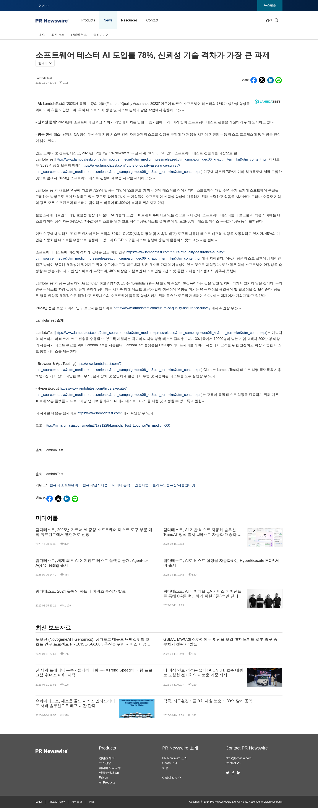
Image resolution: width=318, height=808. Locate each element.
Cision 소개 (170, 763)
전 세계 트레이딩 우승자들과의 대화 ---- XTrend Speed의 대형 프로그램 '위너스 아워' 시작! (94, 672)
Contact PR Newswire (247, 748)
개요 (42, 34)
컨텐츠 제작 (107, 758)
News (108, 20)
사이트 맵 (77, 801)
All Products (107, 782)
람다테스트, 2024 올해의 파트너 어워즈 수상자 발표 (81, 591)
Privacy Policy (57, 801)
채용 (165, 768)
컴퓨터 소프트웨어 (64, 485)
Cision (267, 801)
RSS (92, 801)
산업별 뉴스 (79, 34)
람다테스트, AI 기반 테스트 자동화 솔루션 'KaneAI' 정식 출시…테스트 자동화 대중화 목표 (202, 532)
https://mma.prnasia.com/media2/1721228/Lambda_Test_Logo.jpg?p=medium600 (107, 425)
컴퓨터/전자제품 (95, 485)
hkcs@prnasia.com (238, 758)
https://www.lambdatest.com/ (100, 413)
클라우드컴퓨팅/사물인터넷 (174, 485)
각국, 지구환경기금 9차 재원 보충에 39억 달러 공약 (208, 701)
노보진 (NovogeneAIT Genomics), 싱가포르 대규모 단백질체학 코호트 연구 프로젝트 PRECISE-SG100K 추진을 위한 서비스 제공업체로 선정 (93, 642)
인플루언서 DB (109, 772)
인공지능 (141, 485)
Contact (152, 20)
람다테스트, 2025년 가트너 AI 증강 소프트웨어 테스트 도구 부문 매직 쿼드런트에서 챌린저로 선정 (94, 532)
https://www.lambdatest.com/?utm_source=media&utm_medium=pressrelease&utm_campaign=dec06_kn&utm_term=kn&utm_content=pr (160, 159)
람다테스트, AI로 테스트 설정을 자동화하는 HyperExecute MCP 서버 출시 (221, 562)
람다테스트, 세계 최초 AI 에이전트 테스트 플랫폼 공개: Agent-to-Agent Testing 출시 (92, 562)
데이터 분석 (121, 485)
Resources (129, 20)
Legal (39, 801)
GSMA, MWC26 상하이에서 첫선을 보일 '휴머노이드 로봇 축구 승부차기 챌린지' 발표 (220, 641)
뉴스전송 (270, 5)
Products (88, 20)
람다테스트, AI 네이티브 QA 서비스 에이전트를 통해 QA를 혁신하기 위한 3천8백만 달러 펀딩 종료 (203, 593)
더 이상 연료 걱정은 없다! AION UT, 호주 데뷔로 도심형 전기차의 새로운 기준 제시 (203, 672)
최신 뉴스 (57, 34)
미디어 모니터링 (110, 768)
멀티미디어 (101, 34)
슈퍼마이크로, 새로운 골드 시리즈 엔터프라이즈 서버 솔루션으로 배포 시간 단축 (75, 703)
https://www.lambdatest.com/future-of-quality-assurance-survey (162, 308)
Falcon (103, 777)
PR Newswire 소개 (180, 748)
